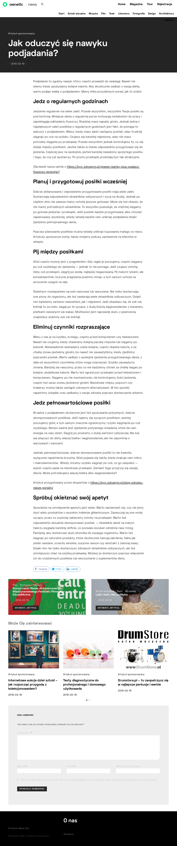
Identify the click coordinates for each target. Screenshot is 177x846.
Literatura (124, 14)
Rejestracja (164, 4)
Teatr (112, 14)
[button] (87, 700)
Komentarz (24, 733)
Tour (150, 4)
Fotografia (139, 14)
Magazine (136, 4)
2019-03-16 (22, 600)
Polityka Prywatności (38, 836)
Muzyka (93, 14)
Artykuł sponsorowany (21, 34)
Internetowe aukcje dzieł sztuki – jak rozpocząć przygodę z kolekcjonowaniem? (33, 684)
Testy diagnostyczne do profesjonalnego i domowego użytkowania (84, 684)
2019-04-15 (124, 691)
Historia (169, 20)
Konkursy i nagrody (31, 585)
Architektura (166, 14)
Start (61, 14)
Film (103, 14)
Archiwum (69, 834)
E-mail (71, 766)
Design (152, 14)
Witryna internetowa (128, 766)
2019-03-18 (17, 64)
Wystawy (130, 591)
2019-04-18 (15, 695)
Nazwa (22, 766)
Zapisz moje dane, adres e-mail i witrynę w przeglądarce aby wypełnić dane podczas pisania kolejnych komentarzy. (89, 780)
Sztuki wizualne (76, 14)
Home (121, 4)
